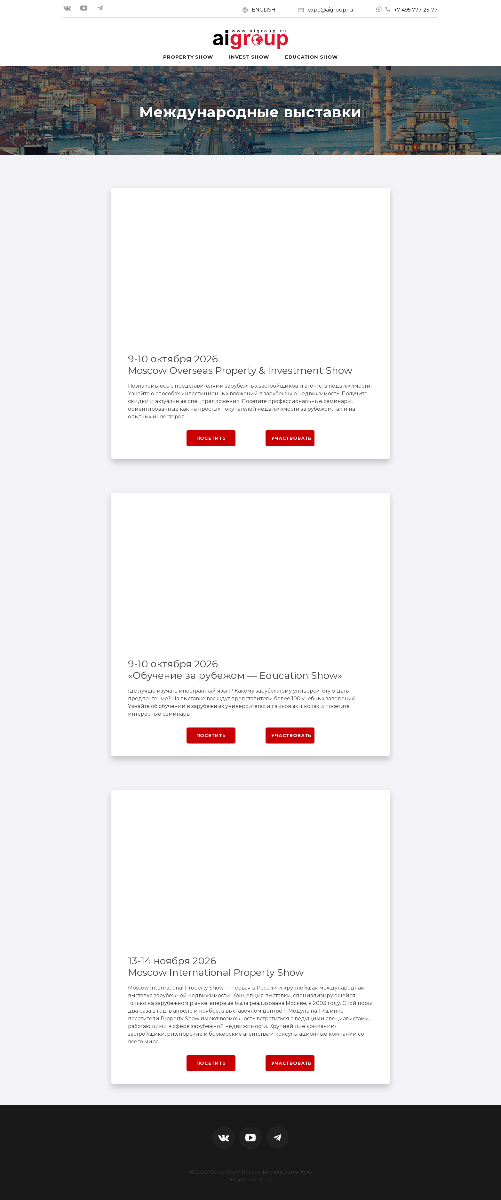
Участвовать (291, 438)
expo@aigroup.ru (330, 10)
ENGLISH (263, 10)
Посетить (211, 438)
